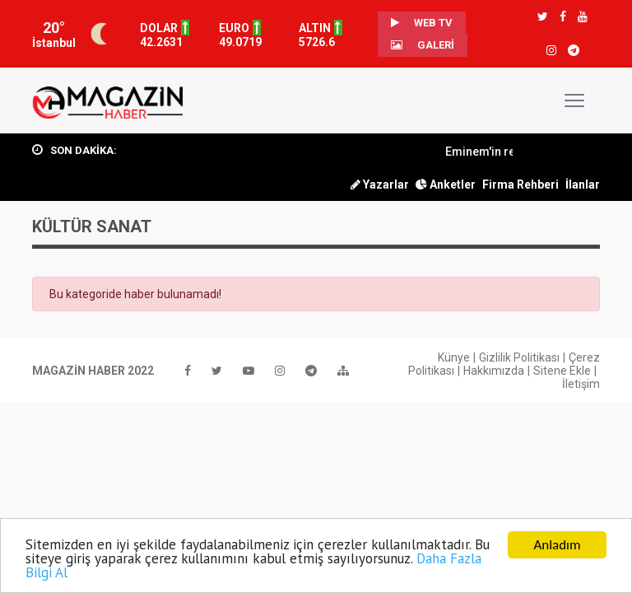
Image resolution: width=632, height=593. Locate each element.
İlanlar (582, 184)
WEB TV (422, 22)
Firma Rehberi (520, 184)
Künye (454, 357)
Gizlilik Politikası (519, 357)
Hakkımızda (493, 370)
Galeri (422, 45)
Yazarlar (380, 184)
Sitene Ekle (562, 370)
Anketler (446, 184)
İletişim (581, 383)
